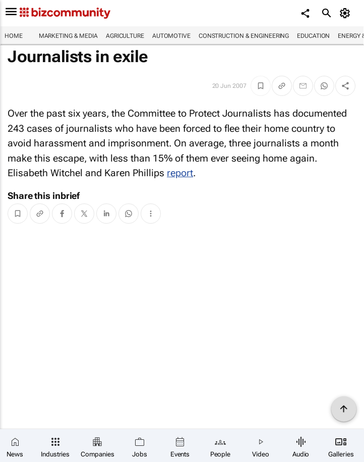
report (180, 173)
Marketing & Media (68, 35)
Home (14, 35)
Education (313, 35)
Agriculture (125, 35)
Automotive (171, 35)
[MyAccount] (346, 13)
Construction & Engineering (244, 35)
